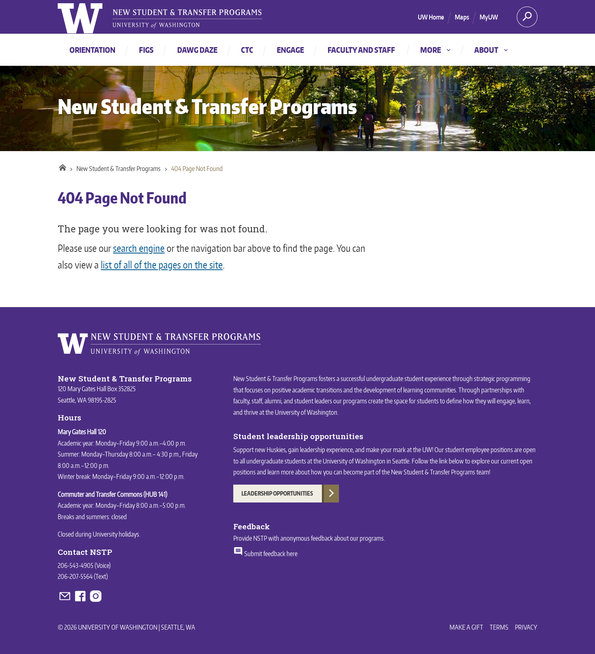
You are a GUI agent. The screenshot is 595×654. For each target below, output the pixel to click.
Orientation (92, 50)
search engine (139, 248)
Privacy (526, 627)
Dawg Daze (197, 50)
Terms (499, 627)
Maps (462, 17)
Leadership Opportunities (277, 493)
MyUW (489, 17)
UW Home (431, 17)
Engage (290, 50)
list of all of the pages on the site (162, 264)
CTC (247, 50)
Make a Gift (466, 627)
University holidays (116, 534)
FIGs (146, 50)
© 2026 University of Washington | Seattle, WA (126, 627)
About (491, 50)
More (436, 50)
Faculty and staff (361, 50)
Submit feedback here (265, 554)
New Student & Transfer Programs (207, 106)
